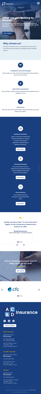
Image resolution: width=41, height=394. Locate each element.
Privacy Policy (16, 392)
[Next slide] (24, 245)
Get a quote (20, 271)
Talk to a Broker (10, 325)
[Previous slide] (2, 290)
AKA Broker (33, 390)
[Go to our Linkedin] (13, 321)
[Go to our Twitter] (9, 321)
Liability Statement (24, 392)
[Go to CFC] (13, 290)
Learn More (20, 149)
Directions (7, 336)
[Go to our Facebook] (4, 321)
